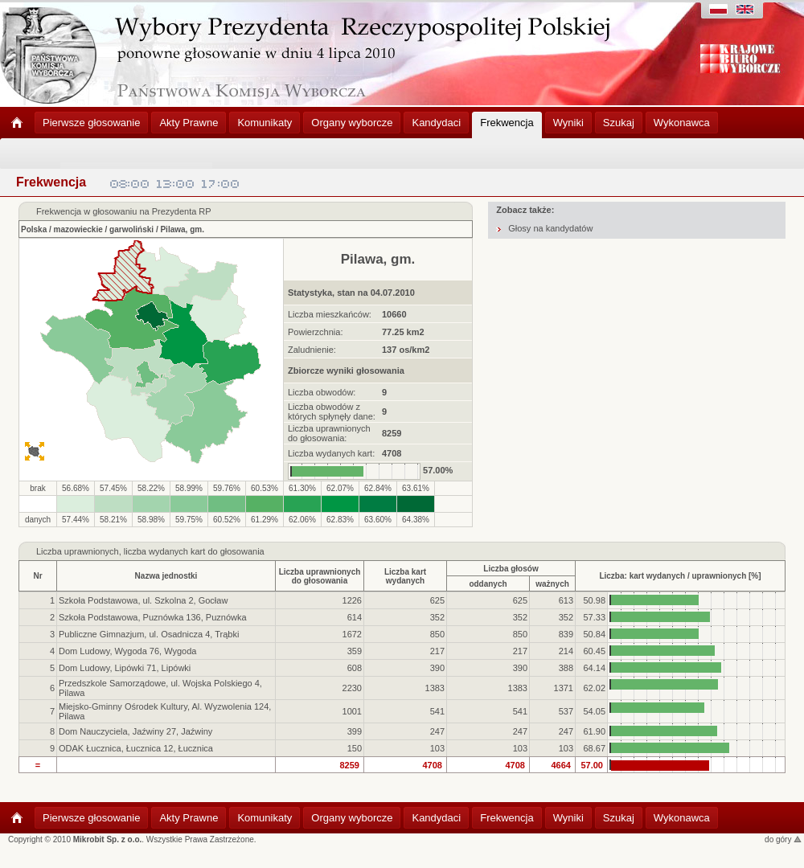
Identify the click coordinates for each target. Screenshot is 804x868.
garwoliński (131, 229)
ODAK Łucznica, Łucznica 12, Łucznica (136, 748)
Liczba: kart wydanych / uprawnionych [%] (680, 575)
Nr (37, 575)
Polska (34, 229)
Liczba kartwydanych (405, 576)
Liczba (49, 551)
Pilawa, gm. (181, 229)
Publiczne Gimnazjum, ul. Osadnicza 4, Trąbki (149, 634)
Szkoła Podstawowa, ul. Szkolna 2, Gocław (143, 600)
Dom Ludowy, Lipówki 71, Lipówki (125, 668)
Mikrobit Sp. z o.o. (107, 839)
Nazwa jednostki (166, 575)
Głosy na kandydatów (550, 228)
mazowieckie (78, 229)
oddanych (488, 583)
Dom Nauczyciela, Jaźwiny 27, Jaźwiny (135, 731)
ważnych (552, 583)
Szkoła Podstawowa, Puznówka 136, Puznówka (153, 617)
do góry (783, 839)
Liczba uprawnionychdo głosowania (320, 576)
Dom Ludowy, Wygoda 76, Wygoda (127, 651)
